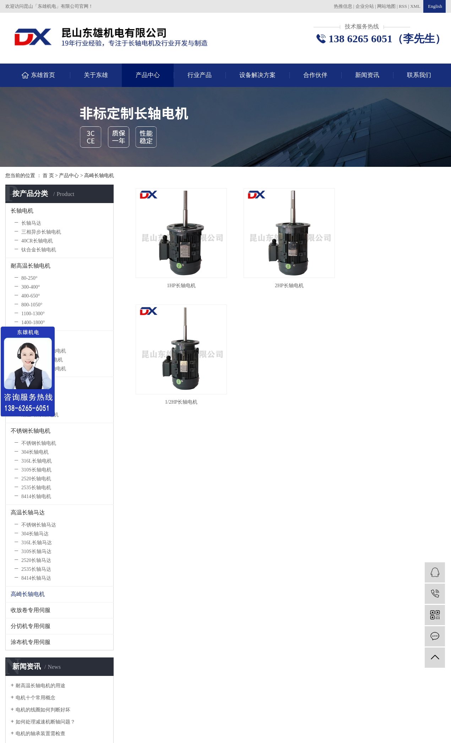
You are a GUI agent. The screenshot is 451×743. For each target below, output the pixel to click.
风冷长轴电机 (36, 406)
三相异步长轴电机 (41, 232)
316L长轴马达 (36, 542)
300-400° (30, 287)
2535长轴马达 (36, 569)
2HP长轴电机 (292, 287)
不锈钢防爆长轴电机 (43, 351)
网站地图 (387, 6)
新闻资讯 (367, 75)
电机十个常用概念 (35, 697)
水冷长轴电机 (36, 397)
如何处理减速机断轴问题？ (45, 722)
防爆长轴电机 (28, 338)
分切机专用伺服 (30, 626)
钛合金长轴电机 (38, 249)
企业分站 (364, 6)
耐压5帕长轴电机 (40, 414)
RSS (403, 6)
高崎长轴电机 (99, 175)
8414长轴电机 (36, 496)
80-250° (29, 278)
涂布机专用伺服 (30, 642)
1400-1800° (33, 322)
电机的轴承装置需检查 (40, 733)
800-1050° (31, 304)
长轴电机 (22, 211)
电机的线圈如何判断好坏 (43, 709)
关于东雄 (96, 75)
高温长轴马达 (28, 512)
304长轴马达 (35, 533)
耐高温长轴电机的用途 (40, 685)
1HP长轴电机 (182, 287)
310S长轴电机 (36, 469)
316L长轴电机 (36, 461)
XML (415, 6)
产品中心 (148, 75)
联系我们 (419, 75)
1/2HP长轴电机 (182, 406)
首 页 (48, 175)
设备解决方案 (257, 75)
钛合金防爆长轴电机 (43, 368)
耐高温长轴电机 (30, 266)
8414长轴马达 (36, 578)
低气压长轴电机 (30, 385)
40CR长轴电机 (37, 241)
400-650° (30, 296)
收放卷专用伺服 (30, 610)
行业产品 (200, 75)
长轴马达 (31, 223)
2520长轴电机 (36, 478)
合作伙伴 (315, 75)
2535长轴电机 (36, 487)
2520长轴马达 (36, 560)
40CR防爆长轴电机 (42, 359)
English (434, 6)
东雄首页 (43, 75)
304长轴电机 (35, 452)
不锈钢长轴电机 (30, 431)
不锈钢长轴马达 (38, 525)
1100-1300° (33, 313)
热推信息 (343, 6)
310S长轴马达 (36, 551)
